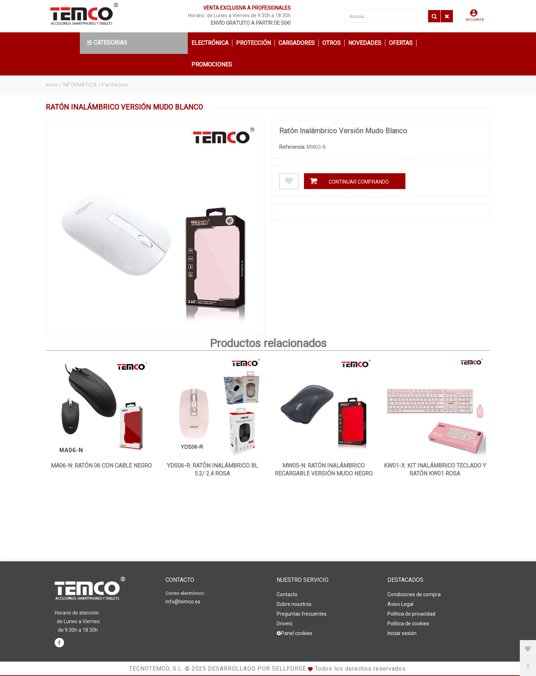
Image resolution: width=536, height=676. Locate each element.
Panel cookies (294, 633)
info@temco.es (182, 601)
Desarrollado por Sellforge (257, 668)
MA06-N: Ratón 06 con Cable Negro (101, 465)
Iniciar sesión (402, 633)
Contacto (287, 594)
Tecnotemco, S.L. (156, 668)
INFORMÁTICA (80, 85)
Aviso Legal (400, 604)
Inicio (52, 85)
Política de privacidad (411, 614)
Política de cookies (408, 623)
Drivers (284, 623)
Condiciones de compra (414, 594)
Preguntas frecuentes (302, 614)
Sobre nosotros (294, 604)
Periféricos (115, 85)
